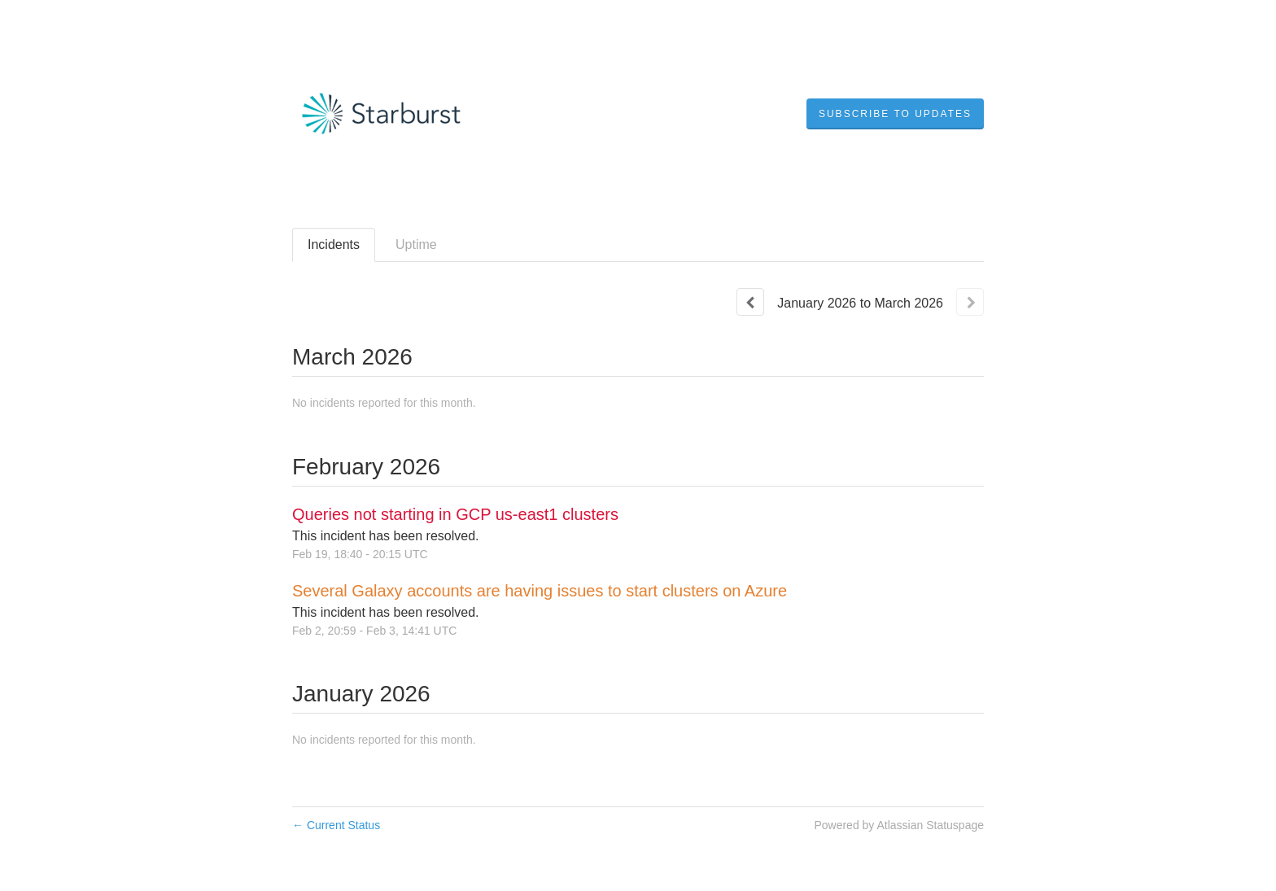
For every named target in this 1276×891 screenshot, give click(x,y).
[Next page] (970, 302)
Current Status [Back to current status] (336, 825)
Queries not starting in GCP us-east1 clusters (455, 514)
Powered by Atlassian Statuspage (899, 825)
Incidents (334, 244)
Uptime (416, 244)
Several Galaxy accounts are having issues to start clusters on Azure (539, 591)
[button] (895, 113)
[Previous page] (750, 302)
